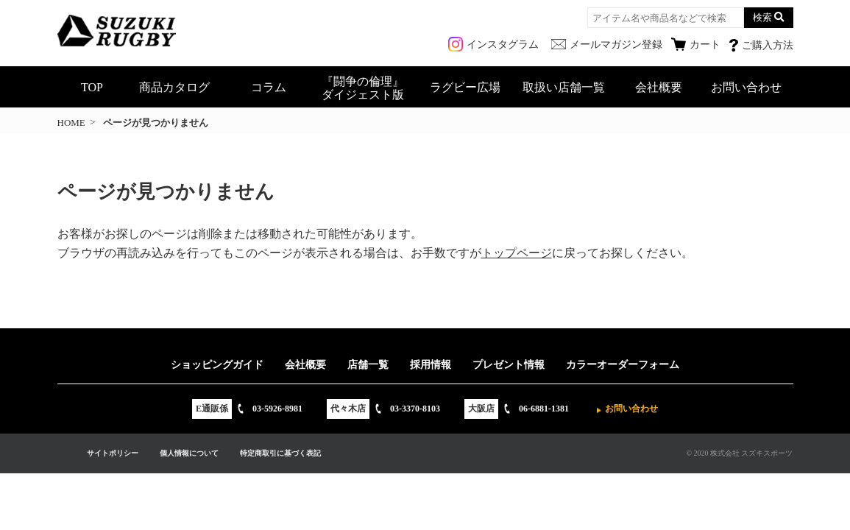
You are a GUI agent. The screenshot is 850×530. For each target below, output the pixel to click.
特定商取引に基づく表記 (280, 453)
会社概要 (658, 87)
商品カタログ (174, 87)
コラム (268, 87)
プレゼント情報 (508, 364)
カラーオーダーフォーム (622, 364)
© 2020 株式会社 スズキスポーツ (739, 453)
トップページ (516, 253)
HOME (71, 122)
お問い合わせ (746, 87)
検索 (762, 17)
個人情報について (189, 453)
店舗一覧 (368, 364)
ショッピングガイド (217, 364)
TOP (92, 87)
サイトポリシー (112, 453)
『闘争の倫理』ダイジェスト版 (363, 88)
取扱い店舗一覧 (564, 87)
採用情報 (430, 364)
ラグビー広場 (465, 87)
